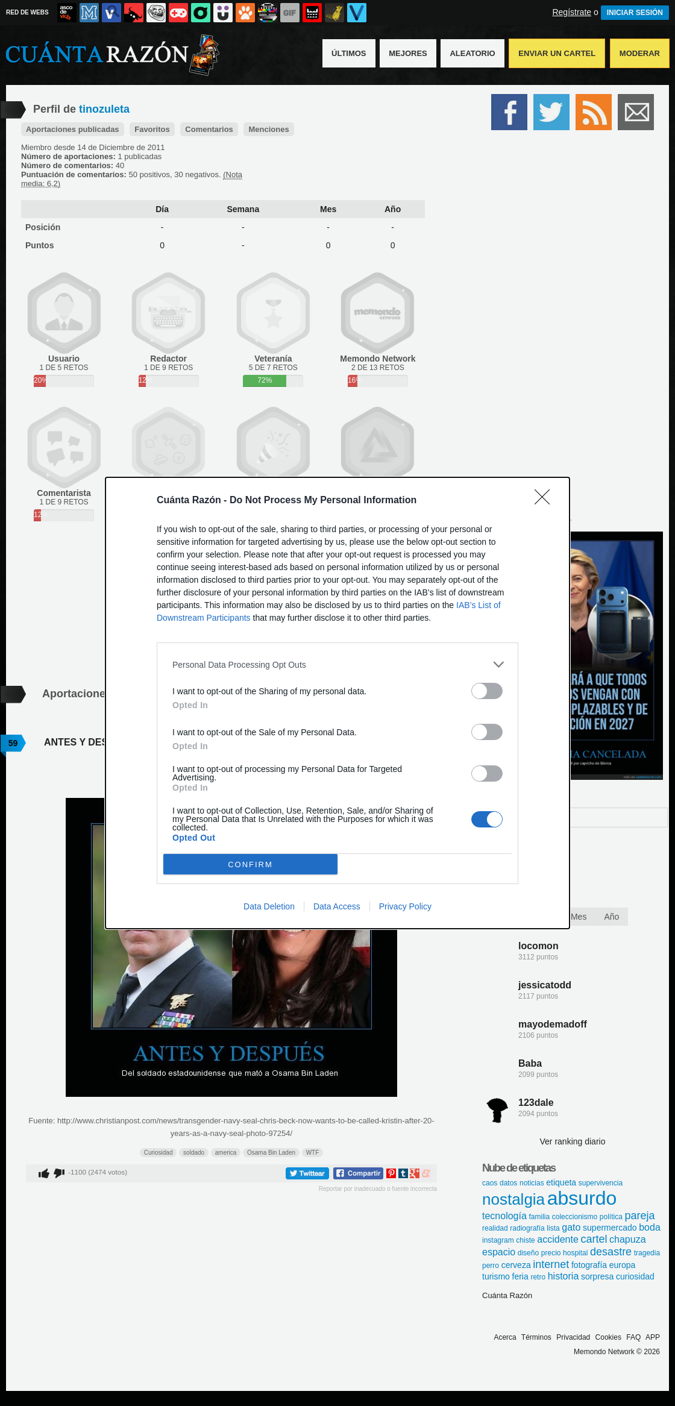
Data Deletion (269, 906)
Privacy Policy (405, 906)
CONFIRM (250, 864)
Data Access (336, 906)
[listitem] (337, 664)
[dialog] (337, 703)
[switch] (487, 691)
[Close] (546, 500)
